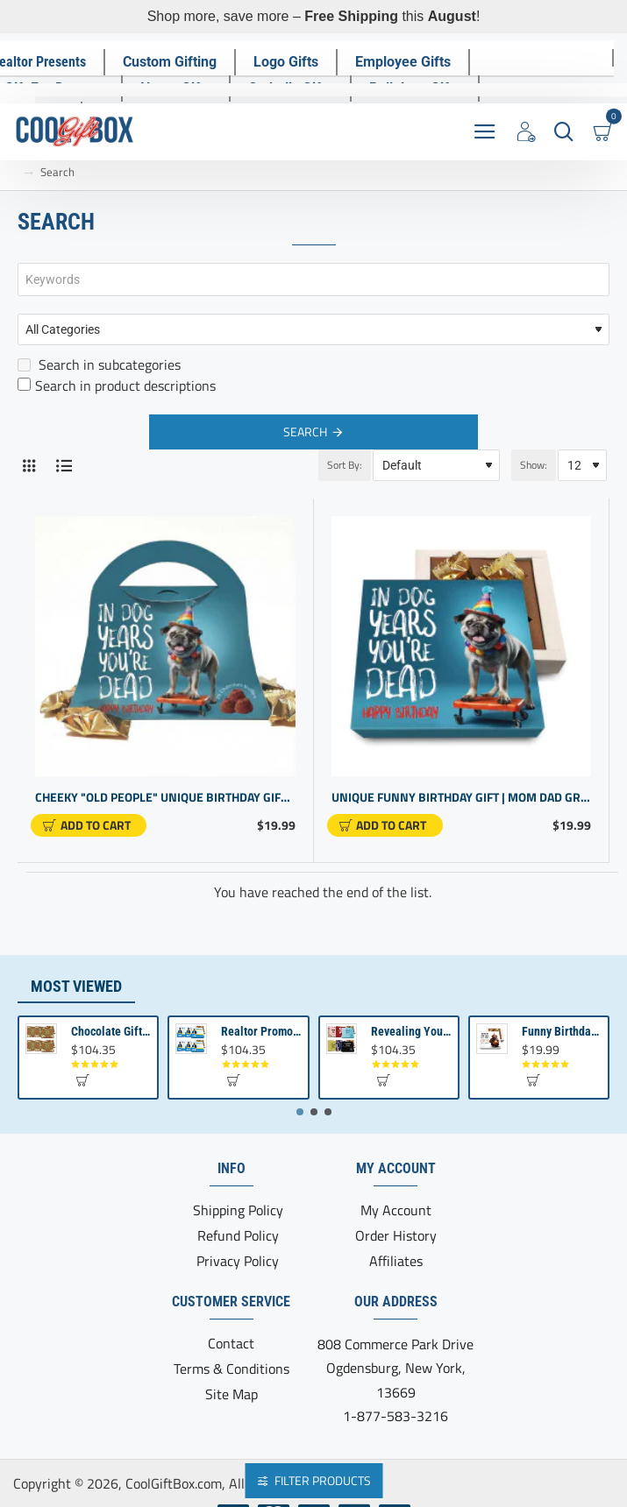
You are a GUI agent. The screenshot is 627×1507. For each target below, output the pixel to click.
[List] (64, 466)
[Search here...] (563, 131)
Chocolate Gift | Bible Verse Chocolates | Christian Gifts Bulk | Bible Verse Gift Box (111, 1031)
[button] (88, 825)
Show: (533, 464)
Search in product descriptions (117, 385)
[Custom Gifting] (169, 62)
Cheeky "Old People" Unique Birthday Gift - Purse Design (165, 797)
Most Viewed (76, 986)
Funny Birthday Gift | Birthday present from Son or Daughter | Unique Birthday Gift (562, 1031)
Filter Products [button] (322, 1480)
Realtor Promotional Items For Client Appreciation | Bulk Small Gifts (261, 1031)
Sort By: (344, 464)
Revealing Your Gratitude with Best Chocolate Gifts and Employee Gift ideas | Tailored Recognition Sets (411, 1031)
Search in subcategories (99, 364)
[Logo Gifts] (286, 62)
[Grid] (28, 466)
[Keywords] (313, 279)
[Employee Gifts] (403, 62)
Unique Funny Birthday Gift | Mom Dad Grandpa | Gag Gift (461, 797)
